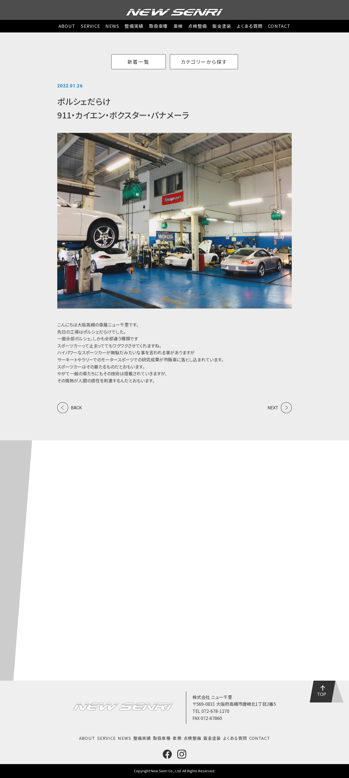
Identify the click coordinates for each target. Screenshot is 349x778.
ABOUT (67, 26)
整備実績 (134, 26)
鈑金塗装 (221, 26)
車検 (178, 26)
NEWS (112, 26)
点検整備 (197, 26)
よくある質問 (250, 26)
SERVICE (90, 26)
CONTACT (279, 26)
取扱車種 (158, 26)
